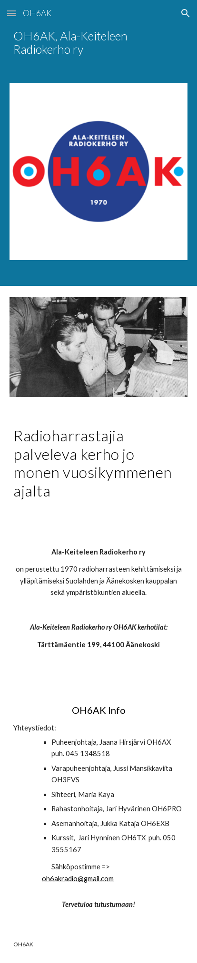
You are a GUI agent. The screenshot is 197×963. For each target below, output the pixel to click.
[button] (11, 13)
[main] (98, 43)
